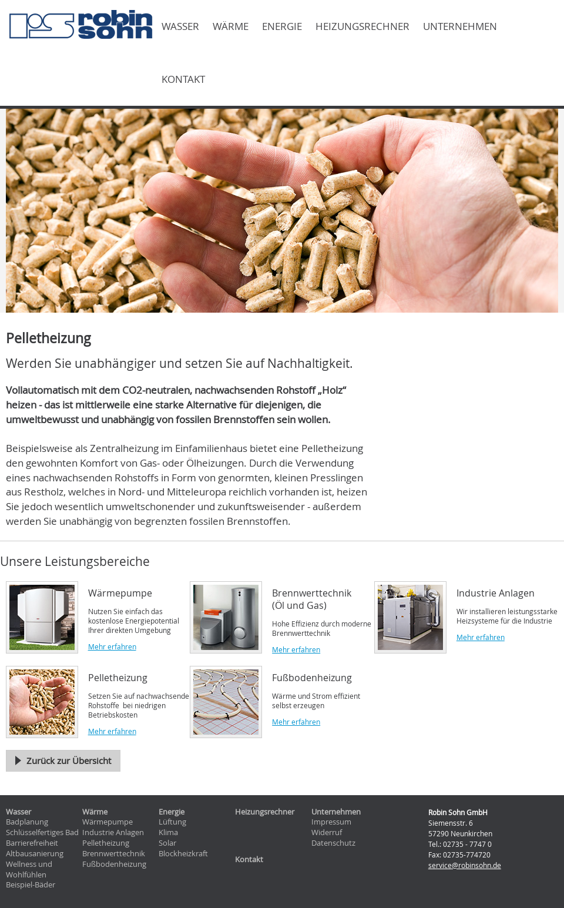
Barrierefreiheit (32, 843)
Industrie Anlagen (113, 832)
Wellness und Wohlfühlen (29, 869)
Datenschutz (333, 843)
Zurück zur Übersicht (68, 760)
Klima (168, 832)
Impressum (331, 822)
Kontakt (183, 79)
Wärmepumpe (107, 822)
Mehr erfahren (112, 646)
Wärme (231, 26)
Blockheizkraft (183, 854)
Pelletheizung (105, 843)
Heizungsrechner (362, 26)
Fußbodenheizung (114, 864)
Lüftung (172, 822)
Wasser (180, 26)
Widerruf (326, 832)
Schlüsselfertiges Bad (42, 832)
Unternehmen (460, 26)
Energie (282, 26)
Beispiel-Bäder (30, 885)
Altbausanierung (34, 854)
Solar (167, 843)
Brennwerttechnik (113, 854)
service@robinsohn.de (464, 865)
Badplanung (27, 822)
